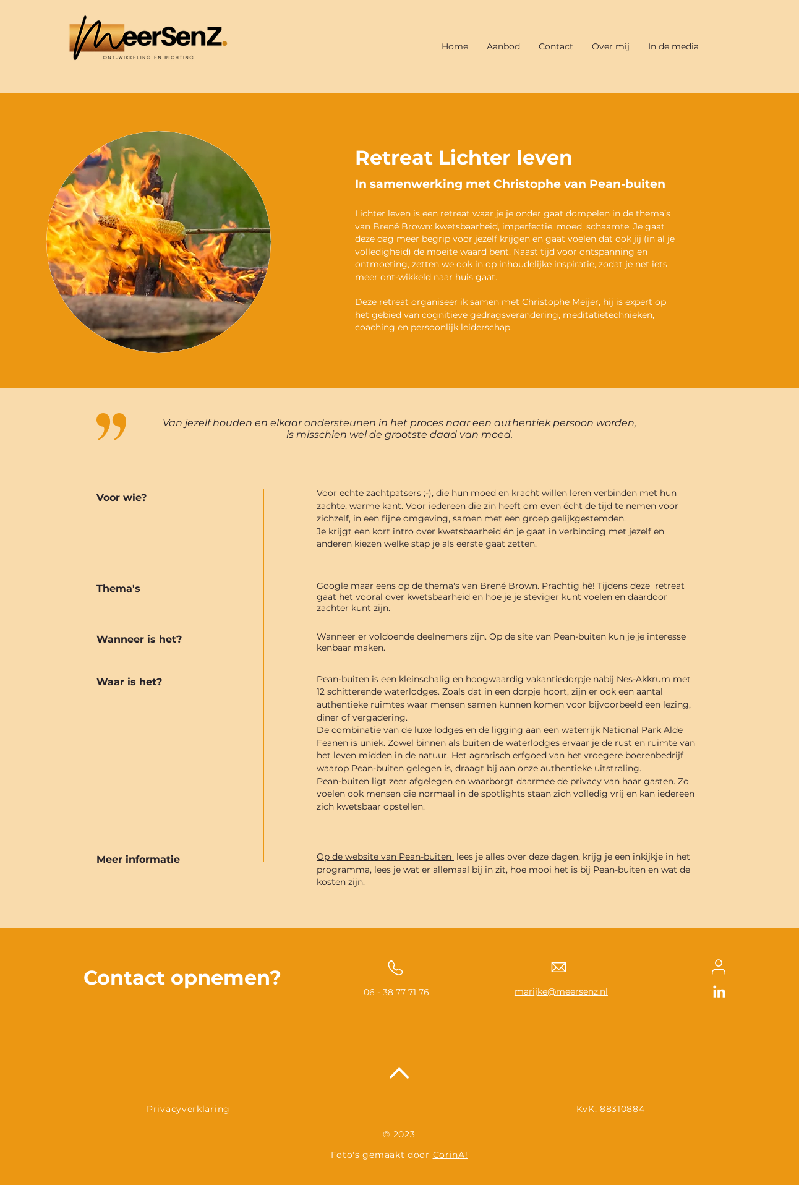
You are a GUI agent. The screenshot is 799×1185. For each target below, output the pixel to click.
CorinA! (450, 1154)
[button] (503, 46)
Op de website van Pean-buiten (385, 856)
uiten (649, 184)
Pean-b (611, 184)
